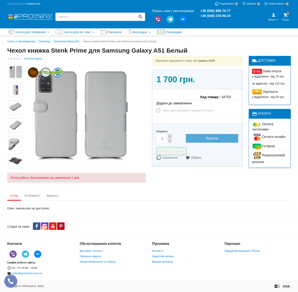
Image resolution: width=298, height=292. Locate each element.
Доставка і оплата (91, 250)
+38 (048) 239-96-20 (215, 16)
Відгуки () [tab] (52, 195)
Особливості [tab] (32, 195)
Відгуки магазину (162, 261)
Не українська (16, 3)
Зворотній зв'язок (163, 256)
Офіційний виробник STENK (242, 250)
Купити (212, 138)
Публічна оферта (90, 256)
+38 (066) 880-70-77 (215, 11)
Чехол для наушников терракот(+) (188, 110)
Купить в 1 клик (171, 151)
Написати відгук (33, 58)
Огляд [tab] (14, 195)
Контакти (157, 250)
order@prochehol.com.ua (27, 273)
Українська (33, 3)
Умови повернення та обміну (97, 261)
